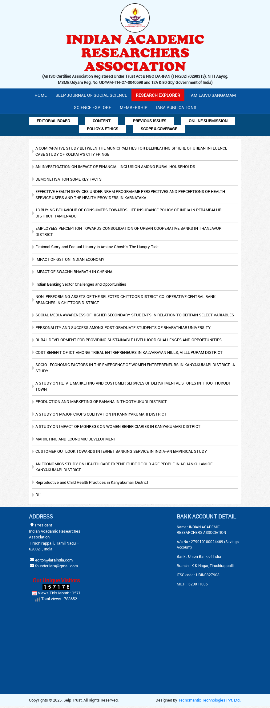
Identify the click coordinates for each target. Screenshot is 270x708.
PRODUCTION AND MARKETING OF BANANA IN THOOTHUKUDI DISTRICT (101, 401)
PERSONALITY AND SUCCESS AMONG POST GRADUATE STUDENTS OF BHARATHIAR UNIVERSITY (123, 327)
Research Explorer (158, 95)
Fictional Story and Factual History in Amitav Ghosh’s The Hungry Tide (97, 246)
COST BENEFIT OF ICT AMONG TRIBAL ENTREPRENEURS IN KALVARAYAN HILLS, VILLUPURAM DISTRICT (129, 352)
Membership (133, 107)
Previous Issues (149, 120)
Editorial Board (53, 120)
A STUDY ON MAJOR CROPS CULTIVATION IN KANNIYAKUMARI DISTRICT (101, 414)
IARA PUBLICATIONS (176, 107)
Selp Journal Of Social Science (91, 95)
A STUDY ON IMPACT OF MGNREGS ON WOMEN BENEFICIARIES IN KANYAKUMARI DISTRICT (117, 426)
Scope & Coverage (159, 128)
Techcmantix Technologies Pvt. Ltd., (209, 700)
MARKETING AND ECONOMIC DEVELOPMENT (75, 439)
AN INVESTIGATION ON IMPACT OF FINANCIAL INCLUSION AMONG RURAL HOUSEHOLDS (115, 166)
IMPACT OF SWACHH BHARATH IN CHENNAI (74, 271)
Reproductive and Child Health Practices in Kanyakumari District (91, 482)
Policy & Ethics (102, 128)
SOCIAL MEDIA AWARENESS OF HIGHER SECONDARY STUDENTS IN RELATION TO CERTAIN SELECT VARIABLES (134, 315)
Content (102, 120)
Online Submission (208, 120)
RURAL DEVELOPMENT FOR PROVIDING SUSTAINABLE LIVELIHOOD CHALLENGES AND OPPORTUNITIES (128, 339)
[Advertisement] (141, 551)
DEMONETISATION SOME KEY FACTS (68, 179)
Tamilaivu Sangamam (212, 95)
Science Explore (92, 107)
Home (40, 95)
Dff (38, 494)
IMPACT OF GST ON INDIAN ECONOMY (69, 259)
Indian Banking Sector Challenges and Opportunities (80, 284)
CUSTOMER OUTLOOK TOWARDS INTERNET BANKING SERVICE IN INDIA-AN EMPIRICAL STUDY (121, 451)
